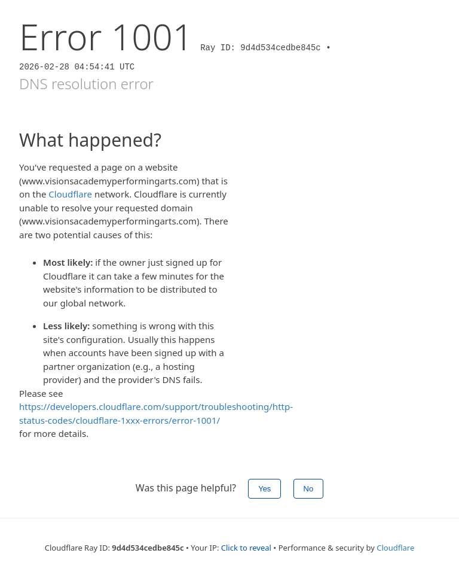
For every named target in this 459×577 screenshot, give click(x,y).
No (309, 488)
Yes (264, 488)
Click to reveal (246, 547)
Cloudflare (70, 194)
